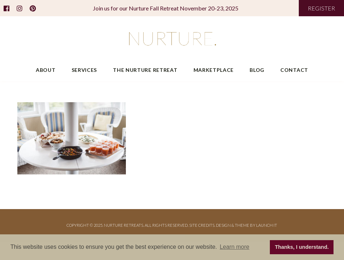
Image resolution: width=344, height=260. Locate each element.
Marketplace (214, 70)
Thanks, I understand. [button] (302, 247)
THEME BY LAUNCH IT (256, 225)
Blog (257, 70)
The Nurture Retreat (145, 70)
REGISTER (321, 8)
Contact (294, 70)
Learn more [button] (234, 247)
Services (84, 70)
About (46, 70)
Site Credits (202, 225)
